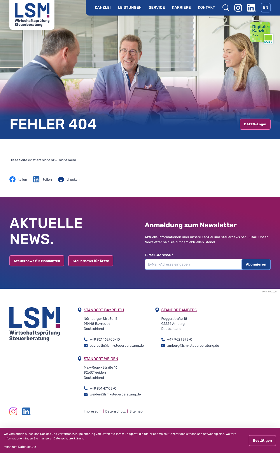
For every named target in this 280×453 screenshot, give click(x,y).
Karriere (181, 7)
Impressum (93, 411)
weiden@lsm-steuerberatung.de (115, 394)
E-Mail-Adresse (161, 255)
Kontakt (206, 7)
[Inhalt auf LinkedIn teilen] (42, 179)
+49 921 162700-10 (105, 339)
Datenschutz (115, 411)
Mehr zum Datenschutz (20, 447)
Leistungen (130, 7)
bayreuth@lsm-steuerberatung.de (117, 345)
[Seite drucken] (69, 179)
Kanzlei (103, 7)
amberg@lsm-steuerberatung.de (193, 345)
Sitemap (136, 411)
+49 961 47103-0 (103, 388)
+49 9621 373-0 (179, 339)
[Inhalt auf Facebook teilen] (18, 179)
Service (157, 7)
